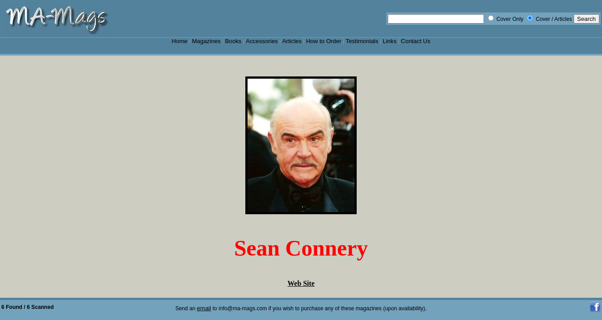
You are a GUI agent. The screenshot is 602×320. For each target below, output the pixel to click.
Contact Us (415, 41)
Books (233, 41)
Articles (292, 41)
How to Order (323, 41)
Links (390, 41)
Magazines (206, 41)
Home (180, 41)
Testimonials (362, 41)
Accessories (262, 41)
